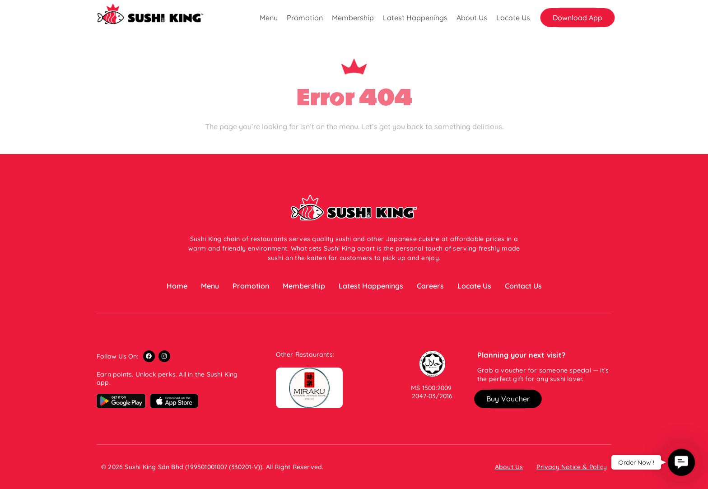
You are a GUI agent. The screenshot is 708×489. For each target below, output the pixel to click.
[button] (577, 17)
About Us (471, 17)
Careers (430, 285)
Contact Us (523, 285)
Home (177, 285)
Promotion (305, 17)
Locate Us (513, 17)
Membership (353, 17)
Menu (269, 17)
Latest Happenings (415, 17)
